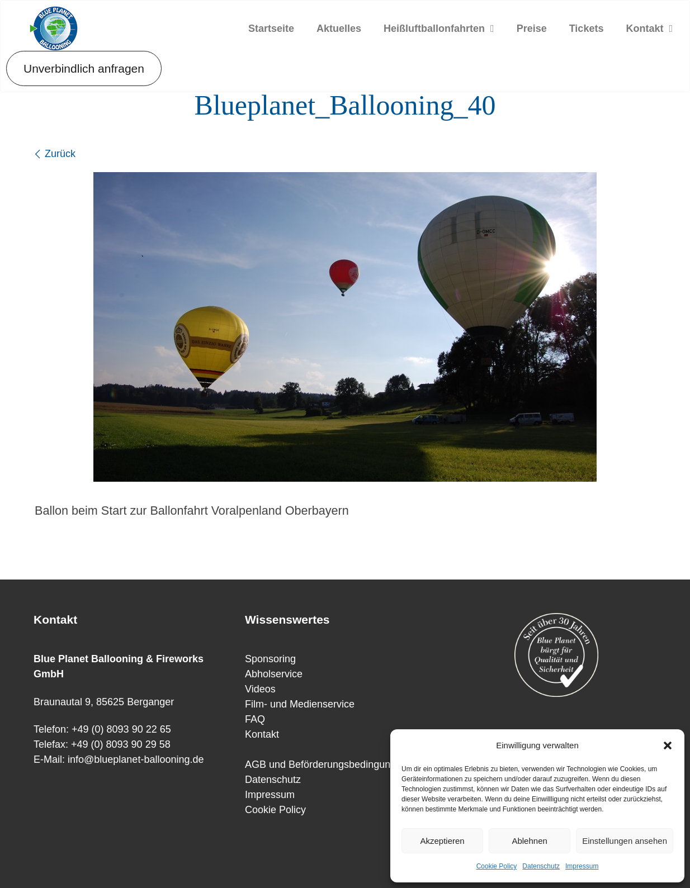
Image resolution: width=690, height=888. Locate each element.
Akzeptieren (442, 841)
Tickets (586, 28)
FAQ (255, 719)
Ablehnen (529, 841)
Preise (532, 28)
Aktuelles (338, 28)
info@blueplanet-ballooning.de (136, 759)
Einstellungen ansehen (624, 841)
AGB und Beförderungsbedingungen (326, 764)
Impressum (581, 866)
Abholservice (274, 674)
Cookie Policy (496, 866)
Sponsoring (270, 658)
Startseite (271, 28)
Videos (260, 689)
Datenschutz (541, 866)
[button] (667, 745)
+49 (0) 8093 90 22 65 (121, 729)
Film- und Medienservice (300, 704)
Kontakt (649, 28)
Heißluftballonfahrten (439, 28)
